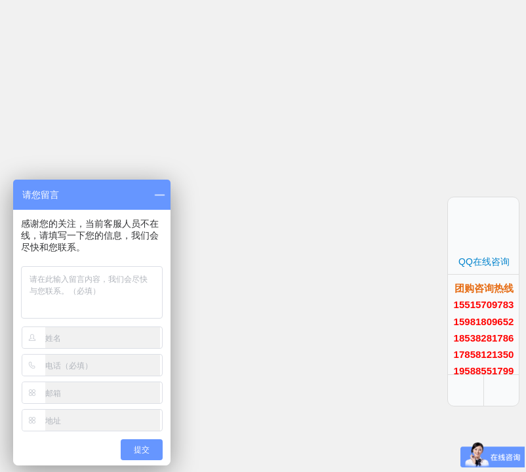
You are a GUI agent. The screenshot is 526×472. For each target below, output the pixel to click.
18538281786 (484, 338)
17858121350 (484, 354)
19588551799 (484, 370)
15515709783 (484, 304)
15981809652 (484, 321)
